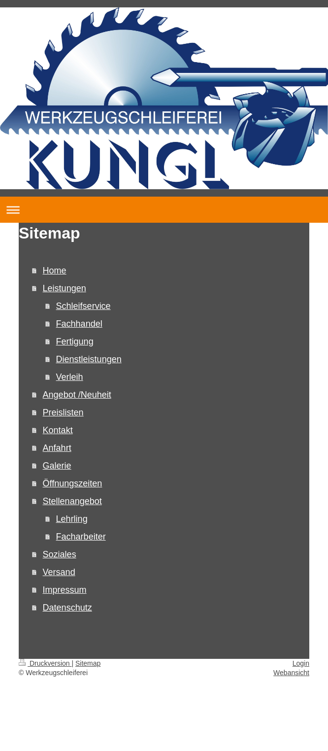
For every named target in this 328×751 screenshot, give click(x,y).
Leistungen (64, 288)
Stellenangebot (72, 501)
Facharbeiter (81, 537)
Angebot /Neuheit (77, 395)
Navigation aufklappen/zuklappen (164, 209)
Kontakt (58, 430)
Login (301, 663)
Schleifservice (83, 306)
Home (54, 270)
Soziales (59, 554)
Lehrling (72, 519)
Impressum (65, 590)
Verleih (69, 377)
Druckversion (45, 663)
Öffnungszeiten (72, 483)
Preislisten (63, 412)
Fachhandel (79, 324)
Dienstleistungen (89, 359)
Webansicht (291, 673)
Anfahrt (57, 448)
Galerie (57, 466)
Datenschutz (67, 608)
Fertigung (75, 341)
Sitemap (87, 663)
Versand (59, 572)
